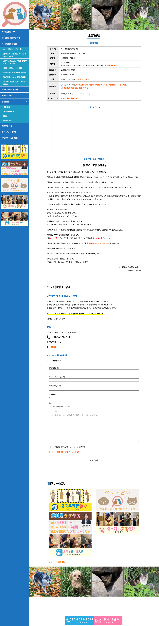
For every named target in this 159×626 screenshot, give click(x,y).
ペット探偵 (80, 84)
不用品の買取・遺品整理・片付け (75, 87)
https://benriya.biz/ (69, 98)
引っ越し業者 (121, 84)
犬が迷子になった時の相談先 (14, 72)
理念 (5, 116)
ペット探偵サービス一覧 (12, 49)
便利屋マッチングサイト (98, 243)
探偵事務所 (89, 84)
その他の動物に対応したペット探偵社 (15, 83)
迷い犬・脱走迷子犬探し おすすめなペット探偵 (15, 62)
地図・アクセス (109, 65)
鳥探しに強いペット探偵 (12, 68)
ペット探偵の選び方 (9, 43)
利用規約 (52, 347)
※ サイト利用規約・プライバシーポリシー (65, 452)
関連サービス (8, 120)
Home (50, 570)
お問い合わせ (7, 125)
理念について (83, 79)
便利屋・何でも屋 (101, 84)
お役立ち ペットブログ (10, 138)
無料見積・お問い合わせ (11, 37)
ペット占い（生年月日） (10, 89)
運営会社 (5, 101)
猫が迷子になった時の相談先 (14, 77)
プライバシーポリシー (10, 132)
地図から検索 (7, 95)
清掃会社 (111, 84)
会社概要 (6, 107)
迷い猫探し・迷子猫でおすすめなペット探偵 (14, 55)
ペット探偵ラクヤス (9, 31)
